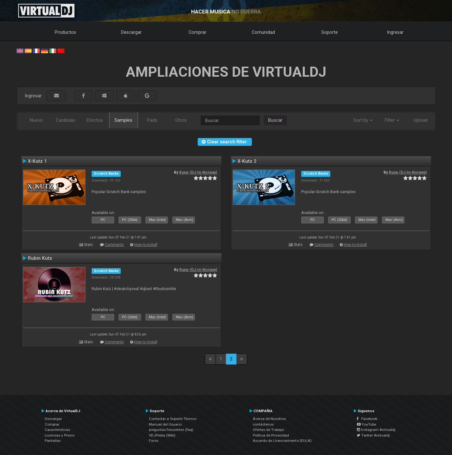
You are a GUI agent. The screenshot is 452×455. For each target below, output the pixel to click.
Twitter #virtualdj (373, 435)
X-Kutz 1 (37, 161)
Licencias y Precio (59, 435)
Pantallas (53, 440)
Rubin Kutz (40, 258)
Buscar (275, 120)
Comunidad (263, 32)
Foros (153, 440)
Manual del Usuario (165, 424)
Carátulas (65, 120)
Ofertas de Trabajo (268, 429)
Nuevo (36, 120)
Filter (392, 120)
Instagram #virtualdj (376, 429)
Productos (65, 32)
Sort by (363, 120)
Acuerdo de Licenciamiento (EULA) (282, 440)
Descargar (131, 32)
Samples (123, 120)
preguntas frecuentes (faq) (171, 429)
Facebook (367, 419)
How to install (145, 245)
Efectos (95, 120)
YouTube (366, 424)
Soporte (329, 32)
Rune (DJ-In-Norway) (198, 172)
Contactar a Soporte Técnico (172, 419)
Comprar (197, 32)
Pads (152, 120)
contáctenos (263, 424)
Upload (421, 120)
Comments (114, 245)
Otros (181, 120)
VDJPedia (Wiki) (162, 435)
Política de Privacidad (271, 435)
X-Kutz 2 (246, 161)
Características (57, 429)
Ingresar (395, 32)
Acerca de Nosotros (269, 419)
